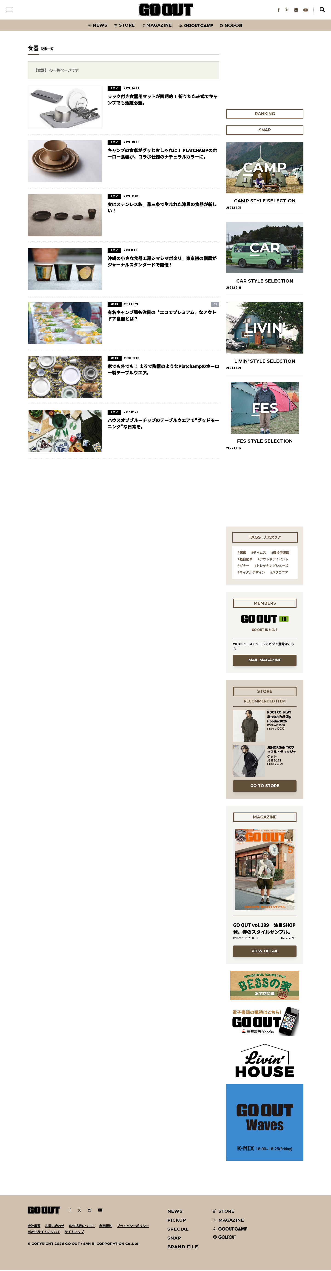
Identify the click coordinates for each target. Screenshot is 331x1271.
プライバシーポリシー (133, 1226)
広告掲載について (82, 1226)
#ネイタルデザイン (251, 573)
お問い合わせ (54, 1226)
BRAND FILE (182, 1248)
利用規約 (105, 1226)
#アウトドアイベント (273, 560)
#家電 (242, 553)
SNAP (174, 1239)
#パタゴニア (279, 573)
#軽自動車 (245, 560)
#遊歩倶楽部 (280, 553)
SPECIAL (178, 1230)
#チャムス (258, 553)
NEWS (175, 1212)
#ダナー (243, 566)
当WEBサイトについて (44, 1232)
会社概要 (34, 1226)
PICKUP (176, 1221)
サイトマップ (74, 1232)
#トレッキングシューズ (271, 566)
